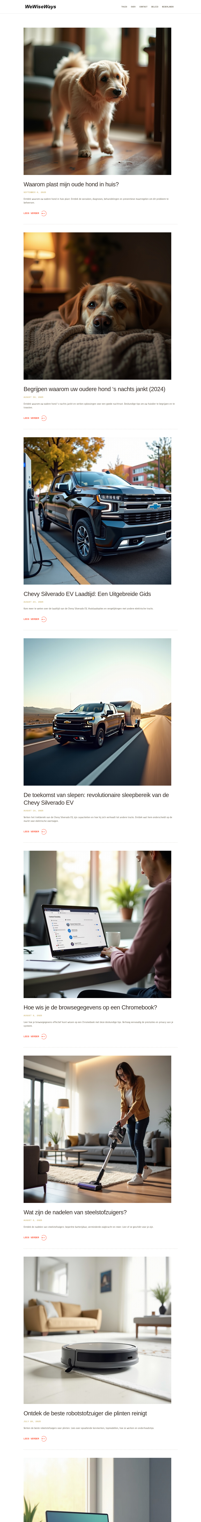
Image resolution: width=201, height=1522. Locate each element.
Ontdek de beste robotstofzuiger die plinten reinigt (85, 1413)
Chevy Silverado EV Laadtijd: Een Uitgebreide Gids (87, 594)
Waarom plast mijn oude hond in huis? (71, 184)
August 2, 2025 (33, 1220)
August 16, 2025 (33, 810)
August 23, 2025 (33, 601)
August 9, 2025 (33, 1015)
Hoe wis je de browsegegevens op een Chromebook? (90, 1007)
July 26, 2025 (32, 1421)
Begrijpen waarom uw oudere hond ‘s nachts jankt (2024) (94, 389)
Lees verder (31, 213)
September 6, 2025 (35, 192)
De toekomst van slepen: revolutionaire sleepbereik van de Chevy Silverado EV (96, 799)
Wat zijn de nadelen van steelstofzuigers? (75, 1212)
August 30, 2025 (33, 397)
